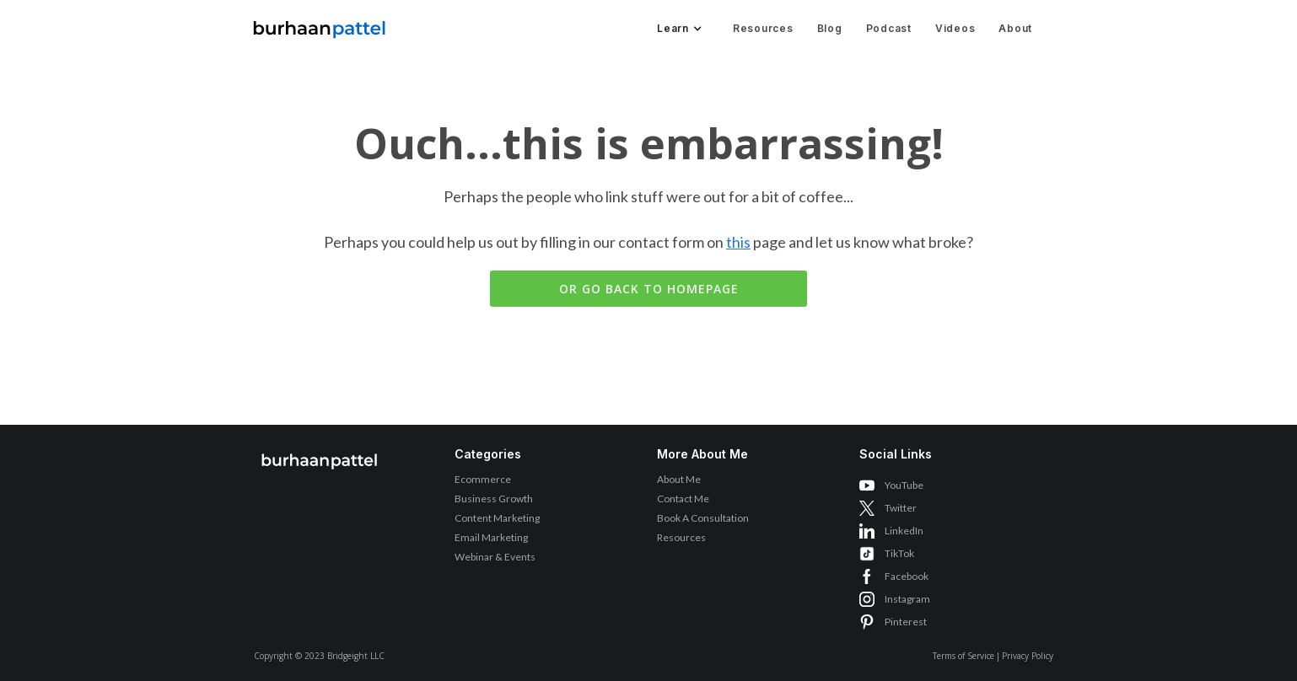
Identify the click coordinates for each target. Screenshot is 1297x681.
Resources (763, 28)
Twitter (901, 507)
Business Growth (494, 498)
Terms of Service (963, 656)
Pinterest (906, 621)
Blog (829, 28)
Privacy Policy (1027, 656)
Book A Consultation (703, 518)
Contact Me (683, 498)
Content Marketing (497, 518)
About (1015, 28)
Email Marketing (491, 537)
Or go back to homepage (649, 289)
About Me (679, 479)
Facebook (906, 576)
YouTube (904, 485)
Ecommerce (483, 479)
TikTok (899, 553)
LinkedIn (904, 530)
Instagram (907, 599)
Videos (955, 28)
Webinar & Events (495, 556)
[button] (678, 28)
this (738, 242)
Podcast (889, 28)
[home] (319, 24)
